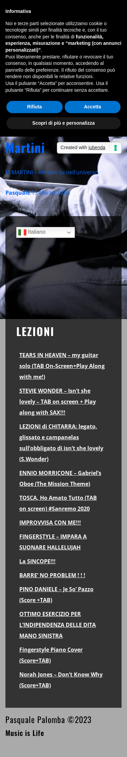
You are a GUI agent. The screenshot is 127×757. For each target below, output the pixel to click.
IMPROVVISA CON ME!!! (50, 522)
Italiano (31, 232)
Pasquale (17, 192)
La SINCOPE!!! (37, 561)
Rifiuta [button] (34, 106)
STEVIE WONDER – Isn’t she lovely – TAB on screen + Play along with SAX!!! (57, 401)
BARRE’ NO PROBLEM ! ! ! (52, 575)
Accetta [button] (92, 106)
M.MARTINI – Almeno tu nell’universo (52, 172)
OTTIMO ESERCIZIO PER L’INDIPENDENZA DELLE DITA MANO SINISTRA (57, 624)
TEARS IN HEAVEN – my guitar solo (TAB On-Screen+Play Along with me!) (62, 366)
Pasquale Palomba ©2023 (48, 719)
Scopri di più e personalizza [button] (63, 123)
